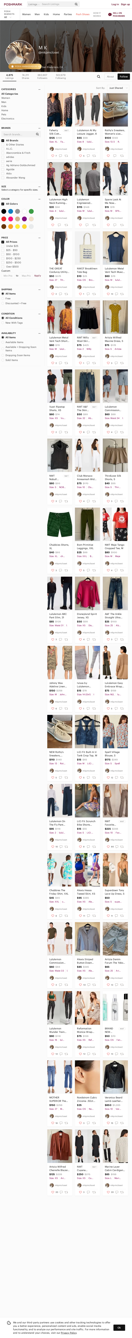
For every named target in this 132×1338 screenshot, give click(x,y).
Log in (115, 4)
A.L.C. (7, 148)
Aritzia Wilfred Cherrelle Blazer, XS (58, 1168)
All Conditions (11, 317)
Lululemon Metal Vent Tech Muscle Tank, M (115, 270)
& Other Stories (12, 144)
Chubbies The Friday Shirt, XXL (59, 892)
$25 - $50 (9, 250)
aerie (6, 161)
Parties (68, 14)
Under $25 (9, 246)
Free (6, 298)
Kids (46, 14)
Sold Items (9, 360)
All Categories (9, 93)
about (110, 76)
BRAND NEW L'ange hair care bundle (111, 1030)
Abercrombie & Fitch (15, 152)
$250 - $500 (11, 262)
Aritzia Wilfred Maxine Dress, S (114, 339)
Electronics (7, 118)
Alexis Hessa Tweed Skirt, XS (86, 892)
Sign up (125, 4)
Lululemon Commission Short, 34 (112, 408)
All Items (8, 293)
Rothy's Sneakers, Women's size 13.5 (115, 132)
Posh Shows (83, 14)
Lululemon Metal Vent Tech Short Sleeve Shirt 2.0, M (58, 339)
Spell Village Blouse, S (112, 754)
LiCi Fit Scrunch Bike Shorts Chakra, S (86, 823)
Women (26, 14)
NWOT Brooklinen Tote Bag (87, 270)
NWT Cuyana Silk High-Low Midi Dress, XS (82, 1168)
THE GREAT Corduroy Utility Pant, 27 (58, 270)
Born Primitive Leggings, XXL (85, 546)
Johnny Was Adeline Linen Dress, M (57, 684)
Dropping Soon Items (15, 355)
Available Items (12, 342)
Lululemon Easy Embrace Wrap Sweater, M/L (114, 684)
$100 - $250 (11, 258)
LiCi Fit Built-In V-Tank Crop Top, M (87, 754)
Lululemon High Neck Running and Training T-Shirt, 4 (58, 201)
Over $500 (10, 266)
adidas (7, 157)
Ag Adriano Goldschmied (18, 165)
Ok (119, 1327)
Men (37, 14)
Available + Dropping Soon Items (18, 348)
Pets (3, 114)
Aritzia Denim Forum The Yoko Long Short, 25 (114, 961)
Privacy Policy (68, 1332)
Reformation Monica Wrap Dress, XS (84, 1030)
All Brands (9, 140)
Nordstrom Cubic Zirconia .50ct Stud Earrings (87, 1099)
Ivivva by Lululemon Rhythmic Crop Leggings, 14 (85, 684)
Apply (37, 275)
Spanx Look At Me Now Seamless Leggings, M (113, 201)
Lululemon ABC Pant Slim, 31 (58, 615)
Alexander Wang (13, 177)
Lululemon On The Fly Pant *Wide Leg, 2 (57, 823)
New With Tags (12, 322)
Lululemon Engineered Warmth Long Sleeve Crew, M (86, 201)
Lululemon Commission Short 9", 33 (56, 961)
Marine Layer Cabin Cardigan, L (114, 1168)
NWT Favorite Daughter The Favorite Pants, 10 (110, 823)
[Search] (57, 4)
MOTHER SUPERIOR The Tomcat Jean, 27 (58, 1099)
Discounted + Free (13, 303)
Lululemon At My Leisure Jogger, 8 (87, 132)
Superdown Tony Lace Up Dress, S (114, 892)
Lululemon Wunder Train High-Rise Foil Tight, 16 (57, 1030)
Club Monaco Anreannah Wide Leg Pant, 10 (86, 477)
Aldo (6, 173)
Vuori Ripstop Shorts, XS (57, 408)
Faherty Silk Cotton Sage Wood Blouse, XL (55, 132)
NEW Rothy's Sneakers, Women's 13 (56, 754)
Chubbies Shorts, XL (59, 546)
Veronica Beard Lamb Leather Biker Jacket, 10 (114, 1099)
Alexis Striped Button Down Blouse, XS (85, 961)
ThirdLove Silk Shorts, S (113, 477)
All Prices (9, 241)
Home (56, 14)
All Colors (9, 203)
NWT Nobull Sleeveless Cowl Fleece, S (55, 477)
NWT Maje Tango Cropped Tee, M (114, 546)
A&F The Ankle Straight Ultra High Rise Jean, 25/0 (114, 615)
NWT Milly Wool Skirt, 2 (83, 339)
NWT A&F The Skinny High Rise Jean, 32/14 (83, 408)
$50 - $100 (10, 254)
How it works (97, 14)
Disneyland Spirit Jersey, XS (87, 615)
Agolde (7, 169)
